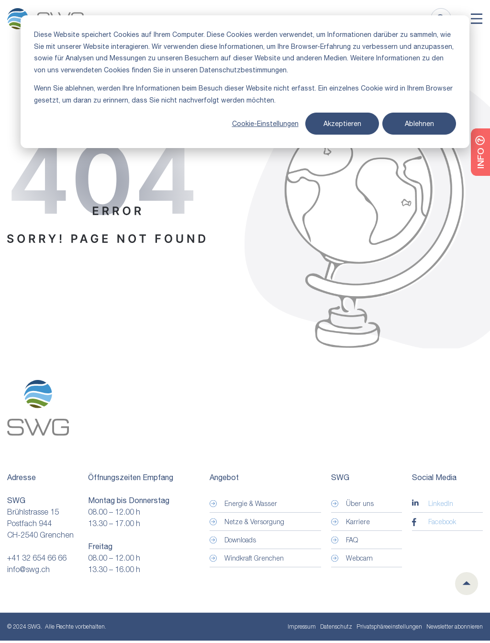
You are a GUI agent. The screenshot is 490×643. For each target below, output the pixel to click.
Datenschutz (336, 628)
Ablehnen (419, 123)
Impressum (302, 628)
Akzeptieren (342, 123)
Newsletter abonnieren (454, 628)
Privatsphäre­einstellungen (389, 629)
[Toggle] (476, 19)
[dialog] (245, 81)
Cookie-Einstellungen (265, 123)
